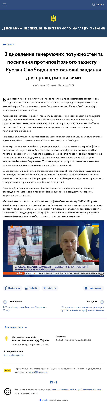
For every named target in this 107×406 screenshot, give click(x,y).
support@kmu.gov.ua (37, 372)
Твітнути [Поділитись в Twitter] (51, 288)
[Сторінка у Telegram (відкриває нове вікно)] (55, 382)
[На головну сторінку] (53, 23)
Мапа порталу (14, 327)
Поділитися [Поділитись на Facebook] (14, 288)
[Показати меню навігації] (4, 5)
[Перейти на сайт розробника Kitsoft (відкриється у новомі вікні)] (43, 400)
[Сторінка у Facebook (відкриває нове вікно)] (51, 382)
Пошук (100, 5)
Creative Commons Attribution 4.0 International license (76, 390)
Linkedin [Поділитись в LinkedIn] (33, 288)
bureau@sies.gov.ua (13, 355)
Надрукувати (94, 288)
